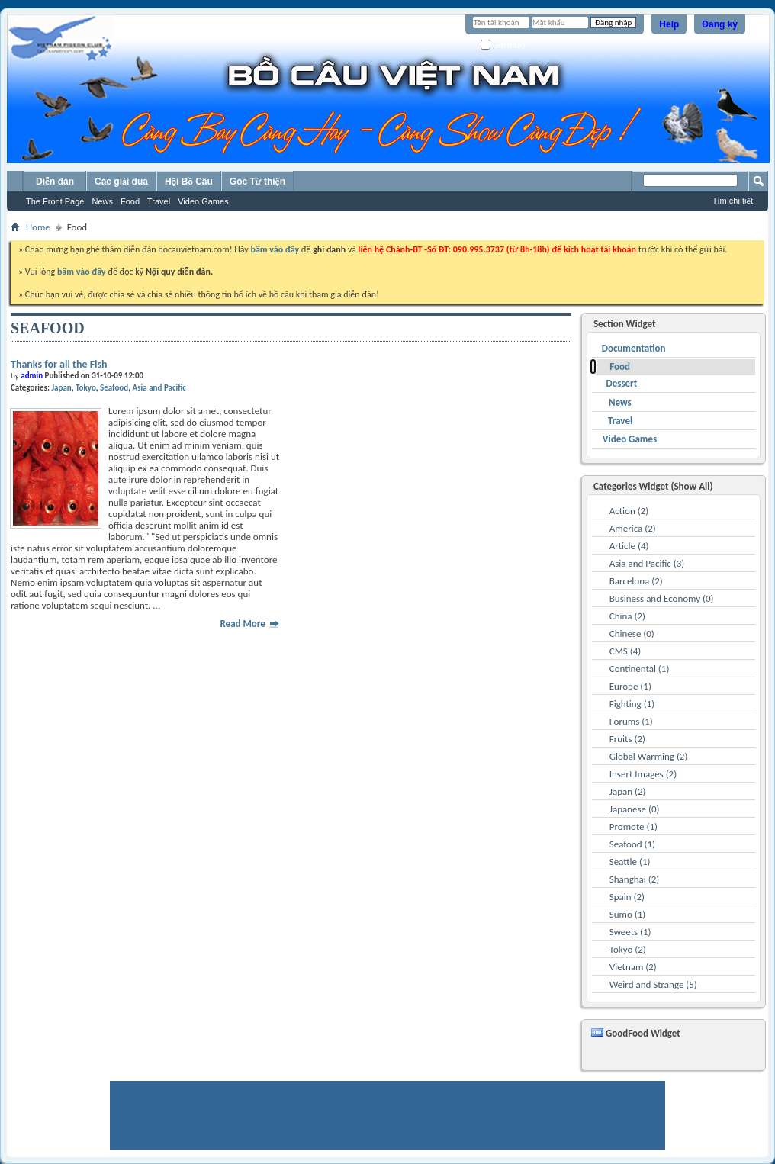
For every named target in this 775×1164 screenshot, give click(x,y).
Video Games (203, 201)
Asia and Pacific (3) (647, 563)
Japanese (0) (634, 809)
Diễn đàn (55, 181)
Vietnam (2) (633, 967)
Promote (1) (633, 826)
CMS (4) (625, 651)
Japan (61, 388)
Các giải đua (121, 181)
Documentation (634, 348)
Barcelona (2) (636, 581)
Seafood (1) (632, 844)
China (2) (627, 616)
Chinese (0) (631, 633)
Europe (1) (630, 686)
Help (669, 24)
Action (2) (628, 510)
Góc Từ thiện (257, 181)
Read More (249, 623)
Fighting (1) (631, 703)
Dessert (621, 383)
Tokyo (86, 388)
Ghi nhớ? (503, 45)
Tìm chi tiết (732, 200)
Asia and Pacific (159, 388)
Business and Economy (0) (661, 598)
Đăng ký (720, 24)
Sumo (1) (627, 914)
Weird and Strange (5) (653, 984)
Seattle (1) (630, 861)
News (102, 201)
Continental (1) (639, 668)
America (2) (632, 528)
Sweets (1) (630, 931)
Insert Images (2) (643, 774)
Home (38, 227)
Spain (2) (627, 896)
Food (130, 201)
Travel (158, 201)
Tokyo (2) (627, 949)
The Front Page (55, 201)
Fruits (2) (627, 738)
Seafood (114, 388)
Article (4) (629, 545)
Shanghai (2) (634, 879)
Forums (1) (631, 721)
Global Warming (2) (648, 756)
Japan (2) (627, 791)
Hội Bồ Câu (189, 181)
